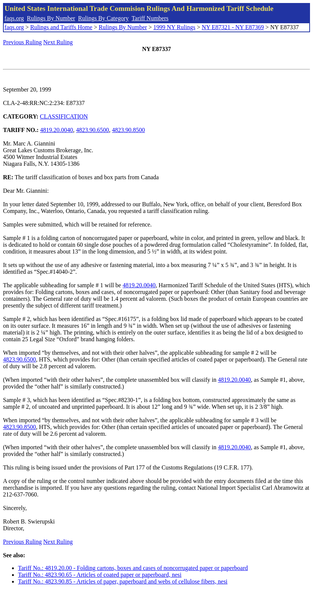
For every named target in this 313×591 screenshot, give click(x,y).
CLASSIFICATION (64, 116)
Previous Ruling (22, 42)
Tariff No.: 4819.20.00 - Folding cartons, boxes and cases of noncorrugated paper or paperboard (133, 568)
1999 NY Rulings (174, 27)
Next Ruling (58, 42)
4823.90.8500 (128, 130)
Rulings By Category (103, 18)
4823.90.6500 (92, 130)
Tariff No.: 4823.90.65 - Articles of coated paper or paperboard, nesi (100, 575)
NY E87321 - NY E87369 (233, 27)
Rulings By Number (51, 18)
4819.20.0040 (56, 130)
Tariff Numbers (149, 18)
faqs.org (14, 18)
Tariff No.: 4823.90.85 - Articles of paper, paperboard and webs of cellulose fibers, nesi (123, 581)
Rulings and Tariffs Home (61, 27)
